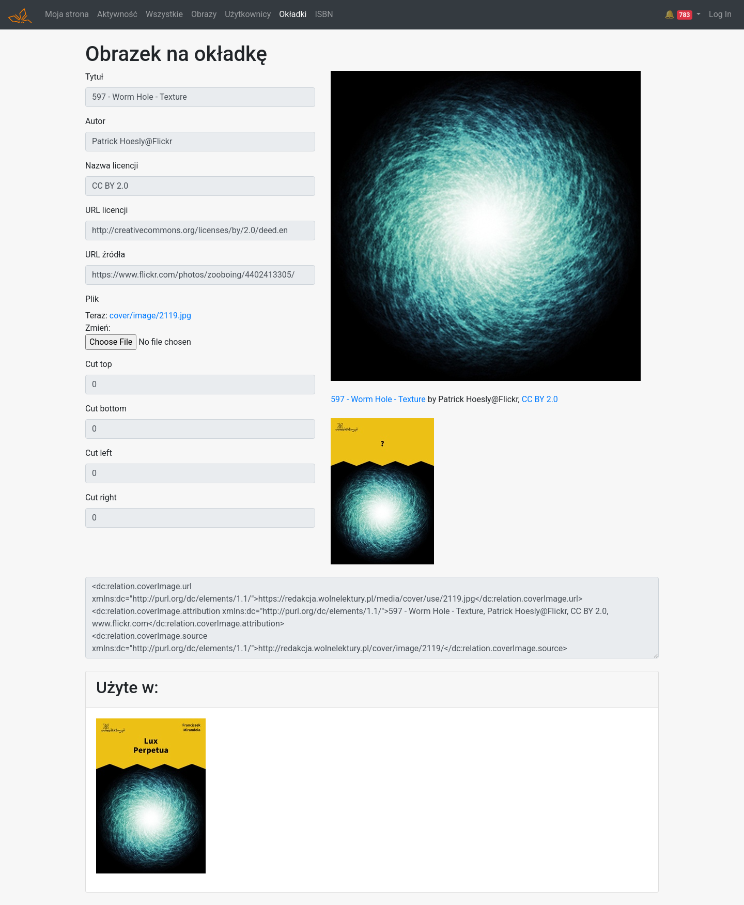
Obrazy (203, 14)
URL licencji (106, 210)
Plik (92, 299)
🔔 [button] (679, 14)
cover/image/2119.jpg (150, 315)
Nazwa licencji (111, 166)
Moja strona (67, 14)
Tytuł (94, 77)
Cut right (101, 497)
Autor (95, 121)
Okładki (292, 14)
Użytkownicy (248, 14)
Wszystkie (164, 14)
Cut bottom (106, 408)
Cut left (98, 453)
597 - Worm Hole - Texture (378, 399)
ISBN (324, 14)
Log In (720, 14)
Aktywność (117, 14)
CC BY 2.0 (540, 399)
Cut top (98, 364)
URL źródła (105, 254)
